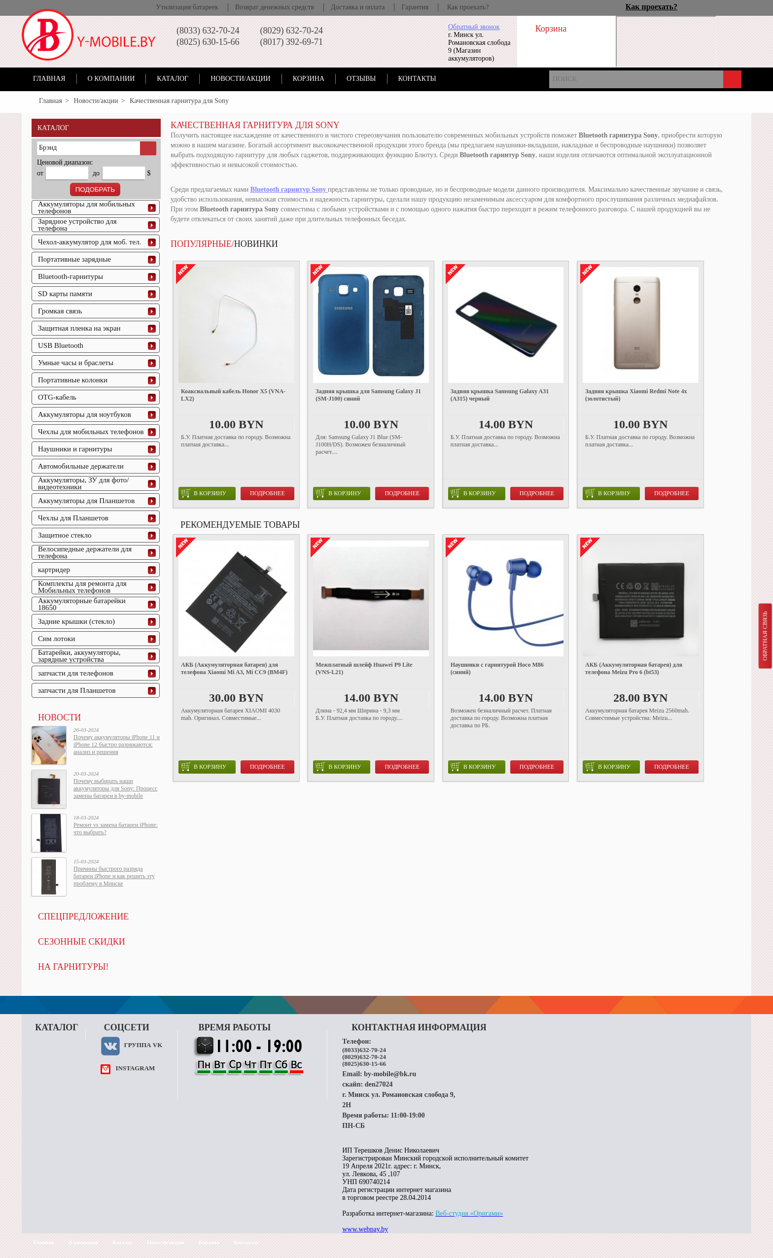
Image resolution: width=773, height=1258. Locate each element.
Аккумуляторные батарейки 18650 (82, 604)
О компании (111, 78)
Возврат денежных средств (274, 7)
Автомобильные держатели (81, 466)
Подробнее (267, 493)
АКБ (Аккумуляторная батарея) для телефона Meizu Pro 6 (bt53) (633, 668)
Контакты (417, 78)
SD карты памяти (65, 294)
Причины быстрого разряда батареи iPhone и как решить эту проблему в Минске (114, 876)
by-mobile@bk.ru (390, 1074)
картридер (54, 570)
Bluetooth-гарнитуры (70, 276)
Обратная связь (764, 635)
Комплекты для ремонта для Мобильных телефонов (82, 586)
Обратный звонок (473, 27)
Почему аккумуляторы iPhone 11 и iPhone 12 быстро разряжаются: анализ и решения (116, 744)
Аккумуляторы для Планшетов (86, 501)
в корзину (203, 493)
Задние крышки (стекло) (76, 621)
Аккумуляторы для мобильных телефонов (86, 207)
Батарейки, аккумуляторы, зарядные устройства (79, 655)
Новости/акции (241, 78)
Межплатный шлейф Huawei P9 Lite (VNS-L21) (364, 668)
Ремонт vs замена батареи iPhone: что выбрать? (115, 828)
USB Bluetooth (60, 345)
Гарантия (414, 7)
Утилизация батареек (187, 7)
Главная (49, 78)
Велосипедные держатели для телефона (85, 552)
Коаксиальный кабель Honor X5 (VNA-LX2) (233, 395)
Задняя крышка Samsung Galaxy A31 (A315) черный (500, 395)
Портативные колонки (72, 380)
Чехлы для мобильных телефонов (91, 432)
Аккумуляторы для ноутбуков (84, 414)
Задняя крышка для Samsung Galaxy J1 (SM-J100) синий (368, 395)
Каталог (172, 78)
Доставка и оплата (358, 7)
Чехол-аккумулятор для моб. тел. (89, 242)
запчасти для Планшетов (77, 690)
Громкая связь (60, 311)
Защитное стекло (65, 535)
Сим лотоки (56, 639)
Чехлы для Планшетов (73, 518)
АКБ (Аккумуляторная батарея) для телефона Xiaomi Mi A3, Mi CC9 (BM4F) (234, 668)
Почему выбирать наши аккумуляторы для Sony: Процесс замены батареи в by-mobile (115, 788)
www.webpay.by (365, 1229)
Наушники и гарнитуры (75, 449)
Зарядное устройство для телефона (77, 224)
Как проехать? (468, 7)
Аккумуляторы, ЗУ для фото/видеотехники (83, 483)
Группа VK (143, 1045)
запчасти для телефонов (75, 673)
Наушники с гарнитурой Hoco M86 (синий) (497, 668)
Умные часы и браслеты (75, 363)
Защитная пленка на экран (79, 328)
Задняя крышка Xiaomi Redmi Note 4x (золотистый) (636, 395)
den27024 (379, 1084)
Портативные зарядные (74, 259)
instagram (135, 1068)
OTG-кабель (57, 397)
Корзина (308, 78)
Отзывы (361, 78)
